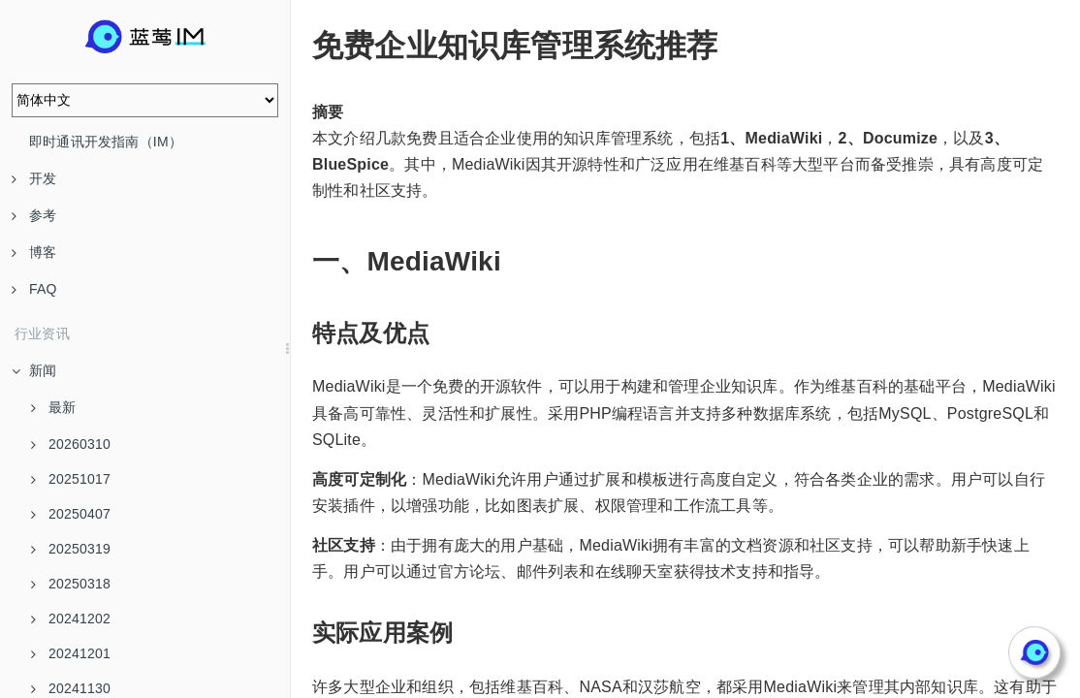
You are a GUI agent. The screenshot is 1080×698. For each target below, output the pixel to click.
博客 (34, 252)
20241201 (71, 653)
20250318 (71, 583)
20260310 (71, 444)
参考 (34, 215)
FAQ (34, 289)
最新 (53, 407)
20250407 (71, 514)
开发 (34, 178)
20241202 (71, 618)
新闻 (34, 370)
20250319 (71, 548)
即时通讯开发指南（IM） (105, 141)
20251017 (71, 479)
